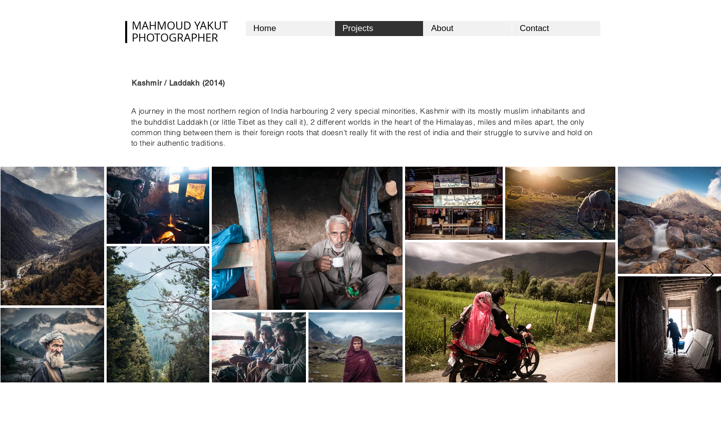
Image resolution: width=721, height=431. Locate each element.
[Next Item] (708, 274)
